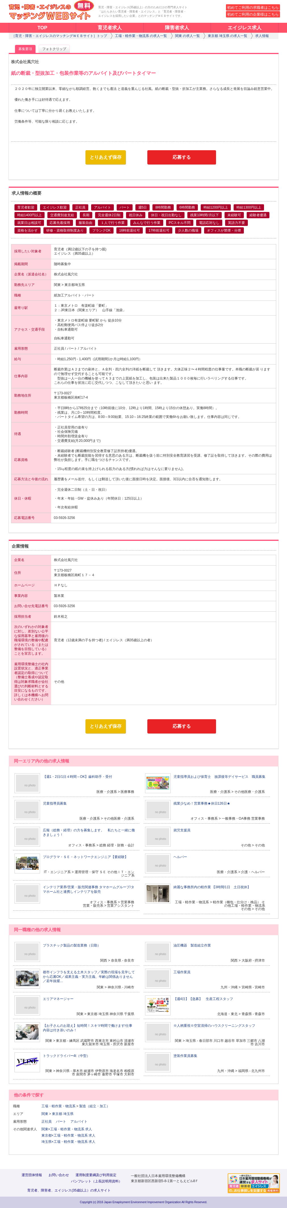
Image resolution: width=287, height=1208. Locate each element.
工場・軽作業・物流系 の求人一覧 (141, 36)
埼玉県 (68, 1114)
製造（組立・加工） (94, 1106)
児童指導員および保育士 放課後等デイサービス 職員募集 (219, 777)
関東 (44, 1114)
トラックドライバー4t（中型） (66, 1056)
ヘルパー (180, 857)
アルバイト (80, 1122)
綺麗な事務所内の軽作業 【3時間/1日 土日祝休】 (212, 887)
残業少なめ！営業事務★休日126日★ (201, 803)
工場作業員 (181, 972)
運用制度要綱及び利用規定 (96, 1175)
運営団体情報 (32, 1175)
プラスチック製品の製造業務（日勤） (72, 945)
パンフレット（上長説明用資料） (96, 1181)
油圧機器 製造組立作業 (192, 945)
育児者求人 (110, 27)
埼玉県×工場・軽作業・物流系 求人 (68, 1142)
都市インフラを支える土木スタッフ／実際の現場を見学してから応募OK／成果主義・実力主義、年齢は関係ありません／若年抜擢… (89, 976)
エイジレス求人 (244, 27)
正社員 (48, 1122)
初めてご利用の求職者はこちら (253, 7)
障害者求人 (177, 27)
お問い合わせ (59, 1175)
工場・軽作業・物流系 (58, 1106)
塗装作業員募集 (185, 1056)
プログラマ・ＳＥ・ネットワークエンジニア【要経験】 (85, 857)
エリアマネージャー (58, 999)
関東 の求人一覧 (187, 36)
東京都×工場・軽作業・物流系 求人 (68, 1135)
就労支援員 (181, 830)
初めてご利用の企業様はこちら (253, 14)
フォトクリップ (54, 49)
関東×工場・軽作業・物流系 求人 (66, 1129)
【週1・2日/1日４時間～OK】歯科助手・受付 (77, 777)
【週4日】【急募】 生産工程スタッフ (203, 999)
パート (63, 1122)
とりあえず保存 (105, 157)
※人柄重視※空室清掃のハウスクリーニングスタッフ (214, 1026)
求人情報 (262, 36)
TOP (42, 27)
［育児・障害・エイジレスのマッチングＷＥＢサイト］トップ (59, 36)
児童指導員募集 (55, 803)
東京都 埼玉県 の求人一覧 (227, 36)
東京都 (57, 1114)
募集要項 (25, 49)
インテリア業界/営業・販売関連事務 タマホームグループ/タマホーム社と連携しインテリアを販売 (88, 889)
